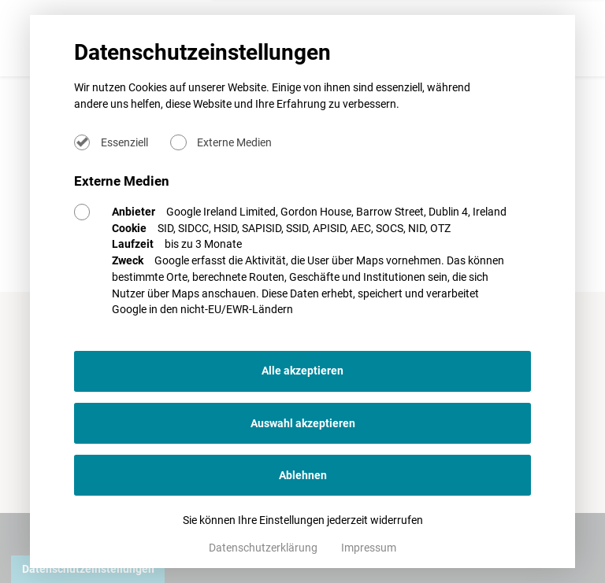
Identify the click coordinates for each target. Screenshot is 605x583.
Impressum (368, 547)
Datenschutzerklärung (264, 547)
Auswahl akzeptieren (303, 423)
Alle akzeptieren (302, 370)
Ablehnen (303, 475)
